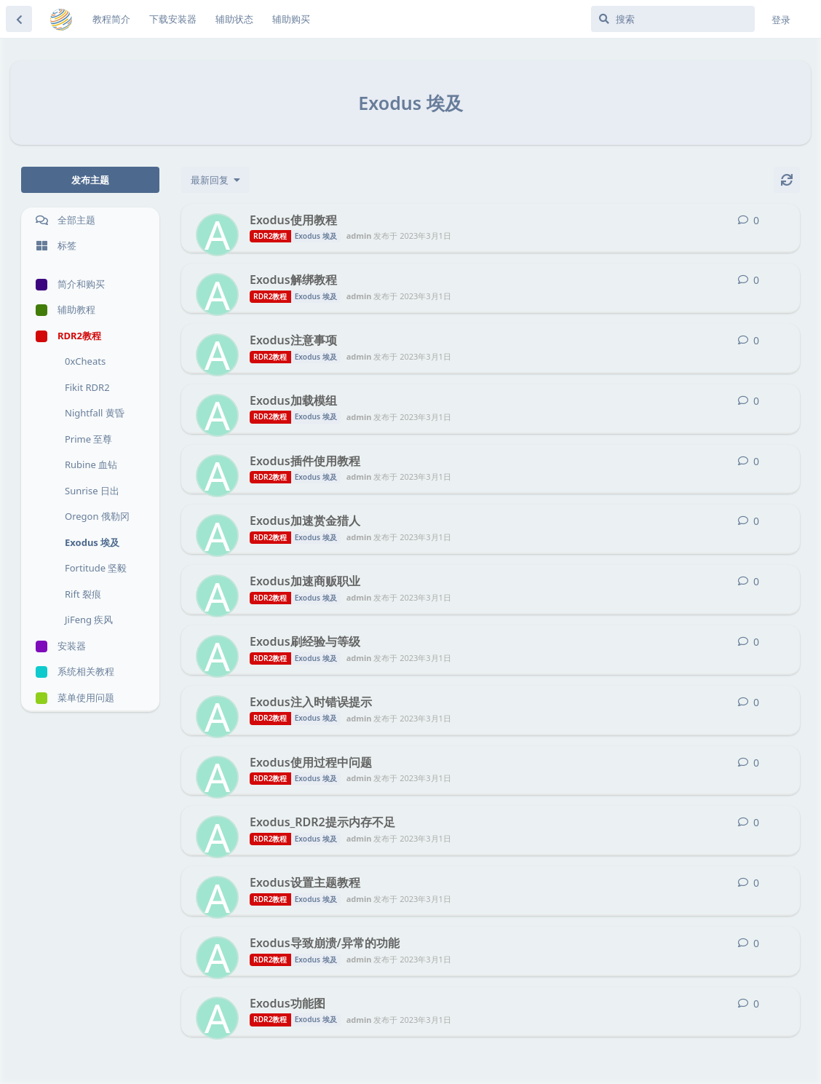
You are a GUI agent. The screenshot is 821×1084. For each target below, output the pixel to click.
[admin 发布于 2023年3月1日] (217, 234)
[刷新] (787, 180)
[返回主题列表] (19, 19)
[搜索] (673, 19)
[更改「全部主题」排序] (215, 180)
